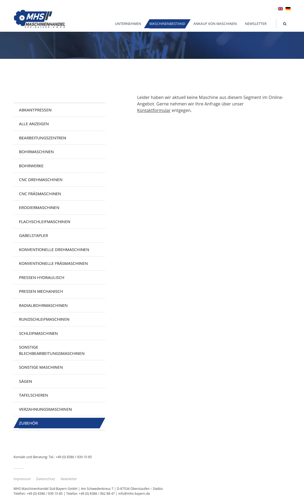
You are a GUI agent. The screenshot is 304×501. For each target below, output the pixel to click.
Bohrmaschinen (36, 151)
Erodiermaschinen (39, 207)
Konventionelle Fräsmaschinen (53, 263)
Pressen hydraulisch (41, 277)
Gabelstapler (33, 235)
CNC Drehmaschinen (40, 179)
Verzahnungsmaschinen (45, 409)
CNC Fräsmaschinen (40, 193)
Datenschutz (45, 479)
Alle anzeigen (34, 123)
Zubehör (28, 423)
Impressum (22, 479)
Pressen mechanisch (41, 291)
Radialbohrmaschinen (43, 305)
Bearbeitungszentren (42, 137)
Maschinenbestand (167, 23)
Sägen (25, 381)
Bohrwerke (31, 165)
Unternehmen (128, 23)
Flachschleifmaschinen (44, 221)
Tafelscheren (33, 395)
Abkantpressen (35, 110)
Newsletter (256, 23)
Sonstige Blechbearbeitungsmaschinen (52, 350)
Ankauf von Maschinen (215, 23)
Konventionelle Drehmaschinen (54, 249)
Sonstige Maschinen (41, 367)
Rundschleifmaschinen (44, 319)
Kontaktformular (154, 110)
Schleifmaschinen (38, 333)
